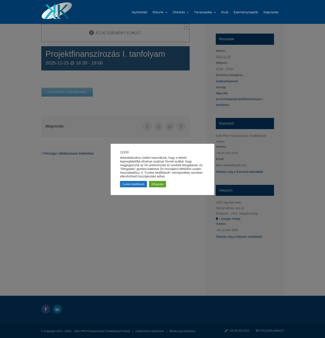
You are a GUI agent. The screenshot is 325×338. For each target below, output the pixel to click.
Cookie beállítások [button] (133, 184)
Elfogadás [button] (158, 184)
